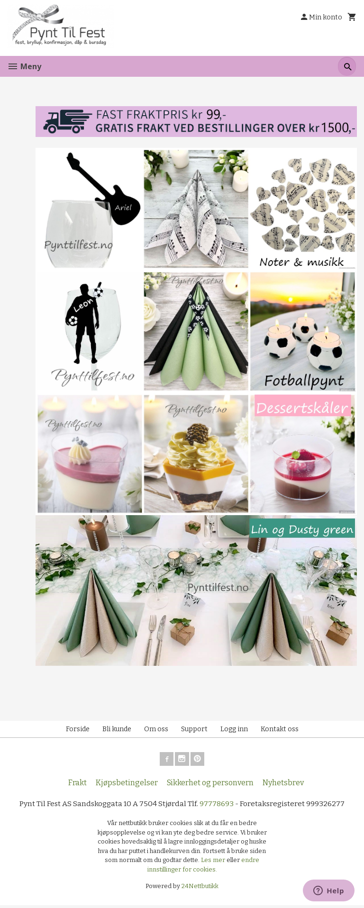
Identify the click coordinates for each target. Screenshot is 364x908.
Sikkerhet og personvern (210, 785)
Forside (78, 730)
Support (194, 730)
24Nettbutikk (200, 889)
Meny (24, 66)
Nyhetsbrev (283, 785)
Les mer (214, 863)
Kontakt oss (280, 730)
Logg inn (234, 730)
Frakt (77, 785)
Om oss (156, 730)
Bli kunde (116, 730)
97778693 (217, 806)
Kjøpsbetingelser (127, 785)
